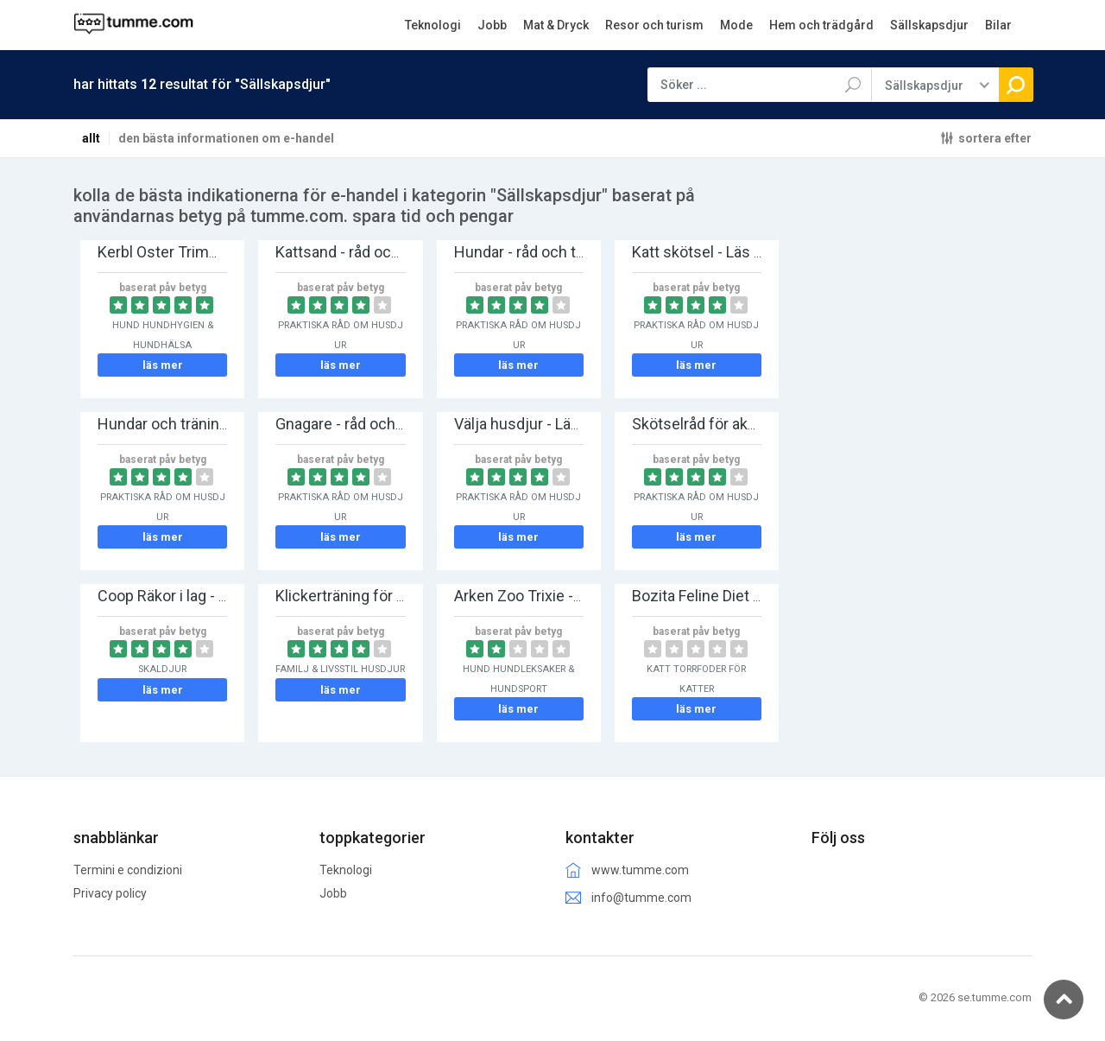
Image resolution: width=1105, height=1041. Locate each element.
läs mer (162, 365)
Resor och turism (654, 25)
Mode (736, 25)
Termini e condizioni (127, 870)
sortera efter (995, 137)
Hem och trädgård (821, 25)
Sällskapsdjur (929, 25)
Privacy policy (110, 893)
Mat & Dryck (556, 25)
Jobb (492, 25)
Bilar (998, 25)
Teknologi (433, 25)
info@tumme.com (641, 898)
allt (91, 138)
